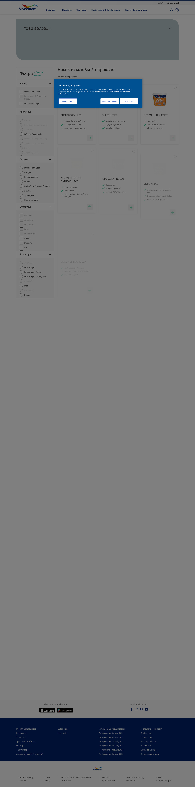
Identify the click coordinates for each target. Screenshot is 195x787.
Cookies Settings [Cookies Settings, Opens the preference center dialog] (67, 101)
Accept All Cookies (109, 101)
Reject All (129, 101)
